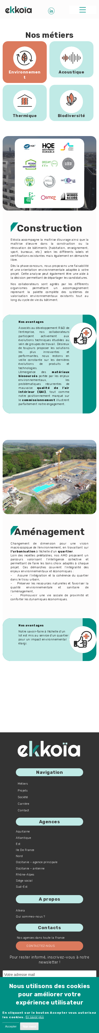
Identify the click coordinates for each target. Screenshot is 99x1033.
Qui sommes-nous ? (30, 916)
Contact (23, 810)
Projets (23, 790)
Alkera (20, 910)
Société (23, 797)
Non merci (29, 1026)
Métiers (23, 783)
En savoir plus (35, 1017)
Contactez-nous (40, 946)
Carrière (23, 804)
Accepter (10, 1026)
